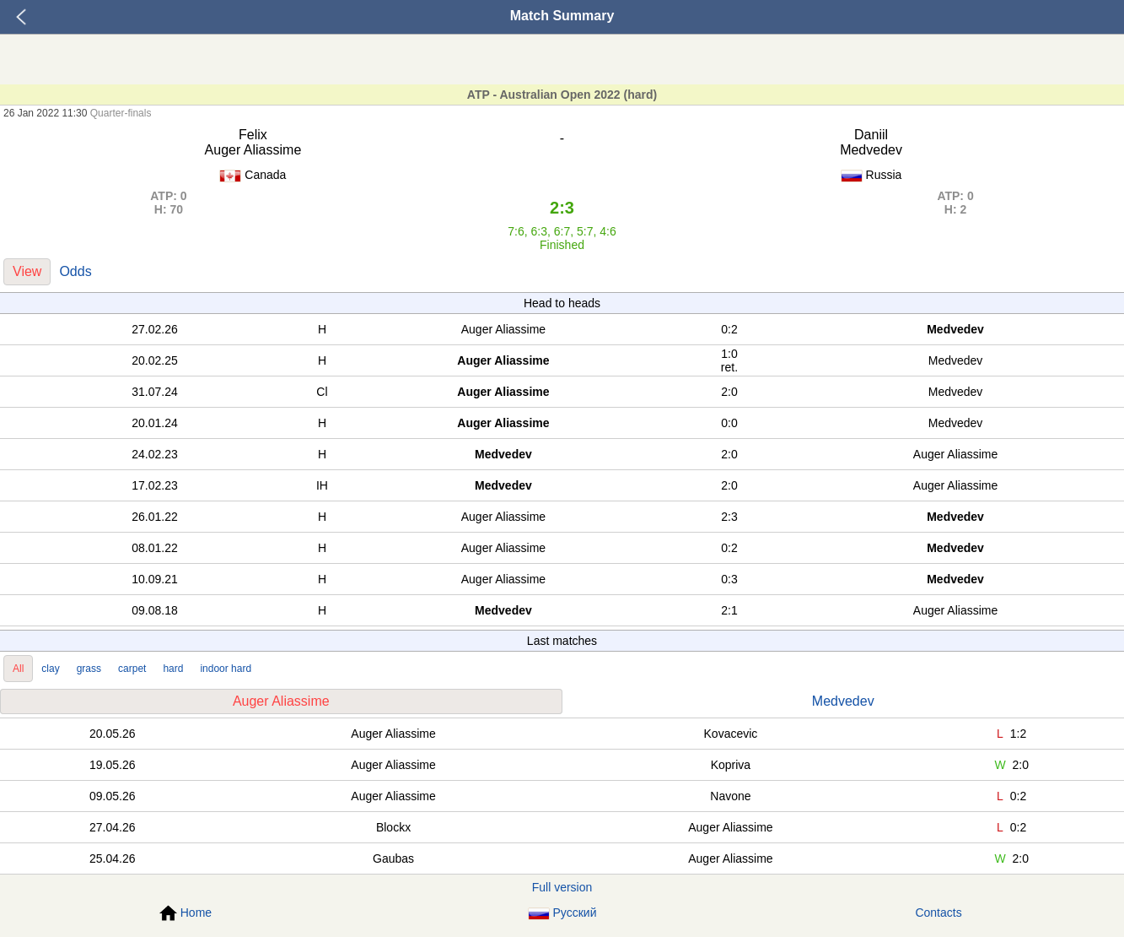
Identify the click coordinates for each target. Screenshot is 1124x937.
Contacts (938, 912)
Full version (562, 887)
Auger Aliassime (281, 701)
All (18, 668)
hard (173, 668)
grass (89, 668)
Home (185, 913)
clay (50, 668)
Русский (562, 913)
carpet (132, 668)
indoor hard (225, 668)
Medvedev (843, 701)
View (27, 271)
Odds (75, 271)
